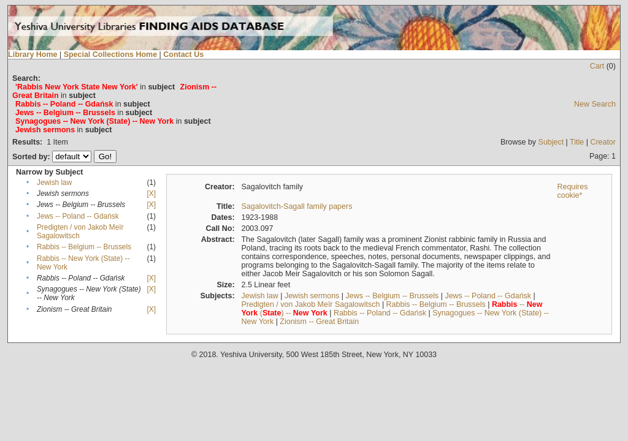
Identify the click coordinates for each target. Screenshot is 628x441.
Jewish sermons (312, 296)
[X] (151, 193)
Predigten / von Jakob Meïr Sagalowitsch (310, 304)
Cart (597, 66)
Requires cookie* (572, 191)
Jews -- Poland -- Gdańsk (78, 216)
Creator (603, 142)
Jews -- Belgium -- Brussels (392, 296)
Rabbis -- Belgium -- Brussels (84, 247)
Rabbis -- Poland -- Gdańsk (380, 313)
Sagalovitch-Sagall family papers (296, 206)
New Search (595, 104)
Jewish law (54, 182)
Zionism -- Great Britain (319, 321)
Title (577, 142)
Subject (551, 142)
